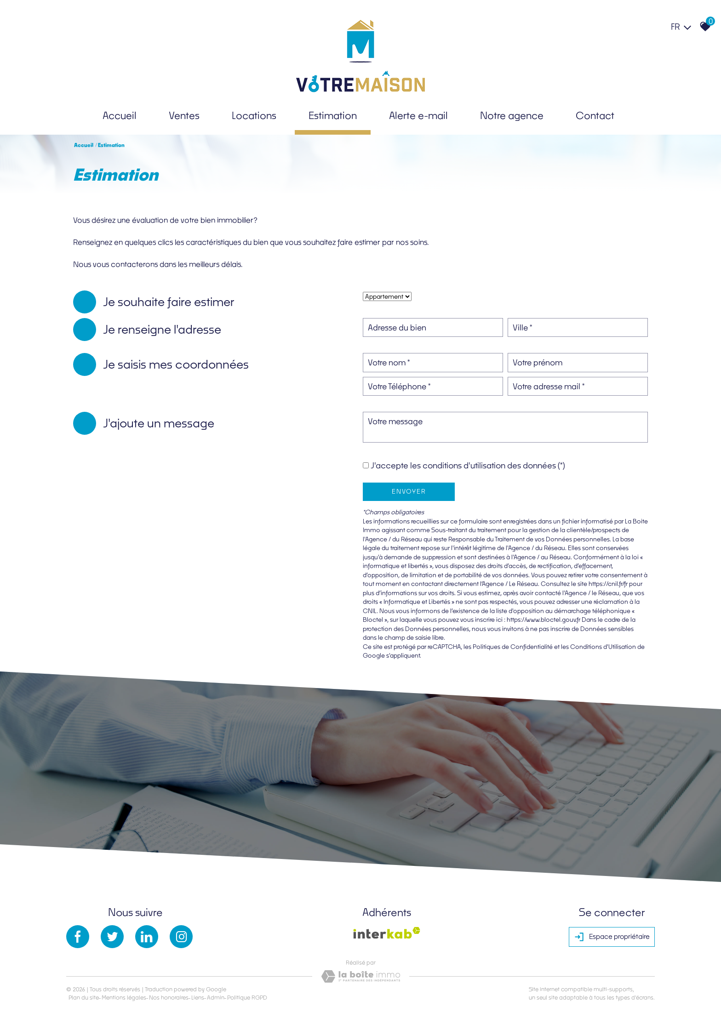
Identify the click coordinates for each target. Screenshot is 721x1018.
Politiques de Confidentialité (513, 646)
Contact (595, 115)
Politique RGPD (247, 997)
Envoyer (409, 491)
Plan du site (84, 997)
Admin (215, 997)
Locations (254, 115)
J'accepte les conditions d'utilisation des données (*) (468, 465)
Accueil (120, 115)
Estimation (333, 115)
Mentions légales (124, 997)
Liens (197, 997)
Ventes (184, 115)
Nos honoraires (169, 997)
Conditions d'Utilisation (603, 646)
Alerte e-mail (418, 115)
